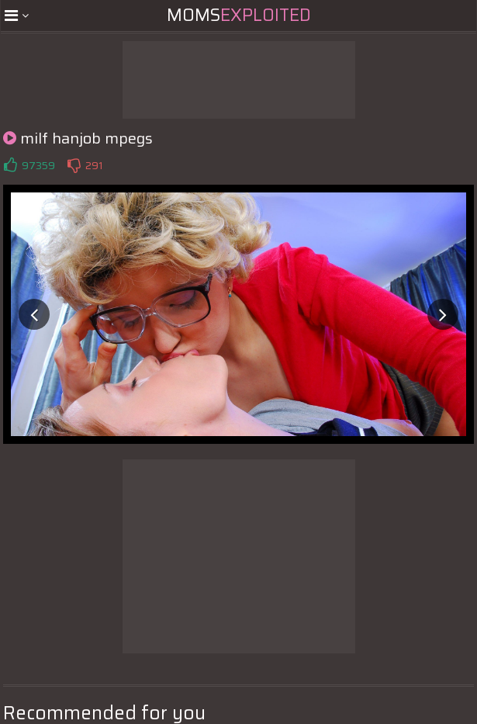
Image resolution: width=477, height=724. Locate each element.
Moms (239, 15)
